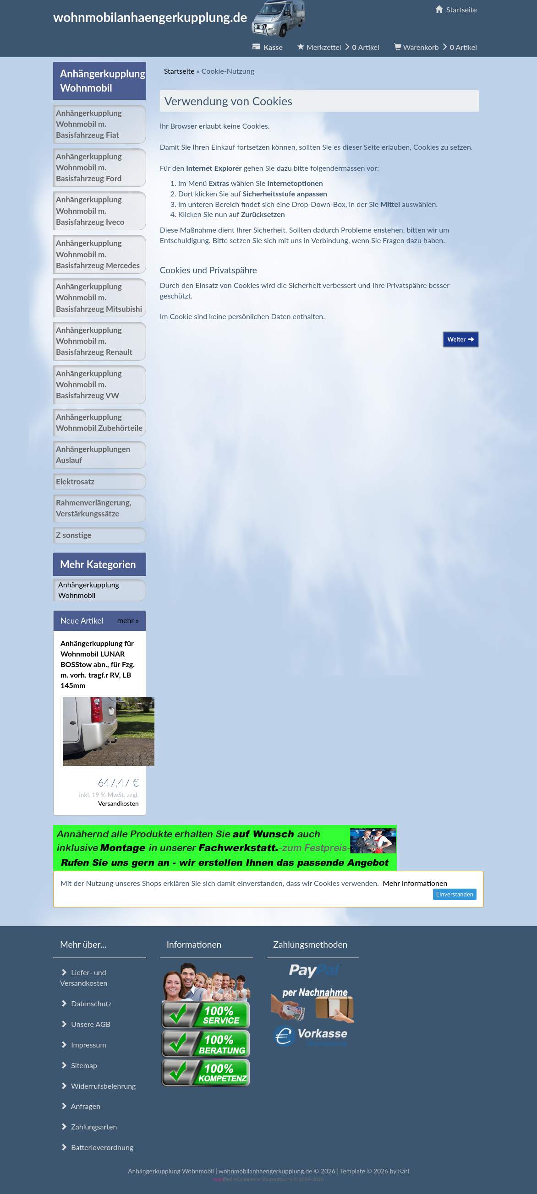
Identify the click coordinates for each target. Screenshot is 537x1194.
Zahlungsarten (88, 1126)
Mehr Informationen (415, 883)
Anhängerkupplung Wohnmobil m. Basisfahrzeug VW (89, 385)
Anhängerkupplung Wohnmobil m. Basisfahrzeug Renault (94, 341)
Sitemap (78, 1065)
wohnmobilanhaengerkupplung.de (182, 17)
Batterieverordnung (96, 1147)
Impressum (83, 1044)
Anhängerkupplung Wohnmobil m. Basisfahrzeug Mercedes (98, 254)
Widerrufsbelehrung (98, 1085)
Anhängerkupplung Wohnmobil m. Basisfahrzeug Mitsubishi (99, 298)
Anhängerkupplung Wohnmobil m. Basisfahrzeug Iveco (90, 211)
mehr (128, 620)
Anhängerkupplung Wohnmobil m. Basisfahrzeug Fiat (89, 124)
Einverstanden (454, 894)
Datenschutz (85, 1003)
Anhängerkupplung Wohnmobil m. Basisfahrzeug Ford (89, 168)
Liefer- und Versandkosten (83, 977)
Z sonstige (74, 535)
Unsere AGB (85, 1024)
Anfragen (80, 1106)
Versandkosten (118, 803)
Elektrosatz (75, 481)
